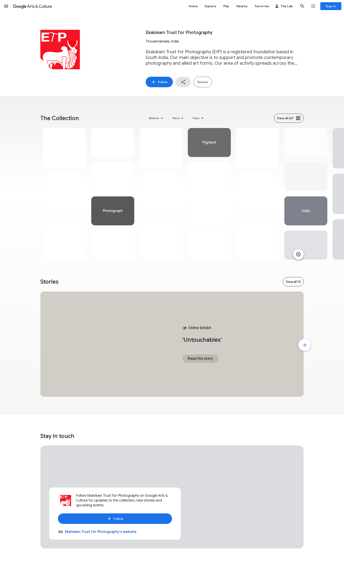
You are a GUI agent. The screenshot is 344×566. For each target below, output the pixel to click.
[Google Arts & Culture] (32, 6)
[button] (6, 6)
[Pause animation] (298, 254)
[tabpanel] (64, 194)
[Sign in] (330, 6)
